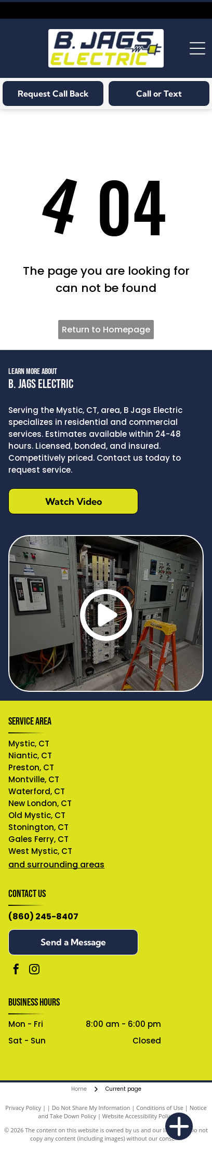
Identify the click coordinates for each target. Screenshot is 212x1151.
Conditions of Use (159, 1108)
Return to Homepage (106, 330)
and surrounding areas (56, 865)
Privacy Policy (23, 1108)
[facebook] (16, 970)
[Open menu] (197, 48)
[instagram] (34, 970)
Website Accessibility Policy (138, 1116)
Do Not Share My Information (91, 1108)
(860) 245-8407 (43, 916)
